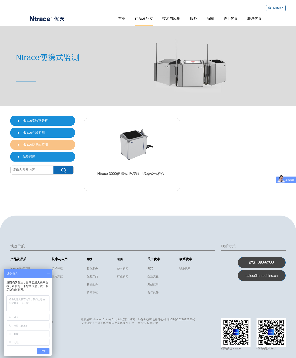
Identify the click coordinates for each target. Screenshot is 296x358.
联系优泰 (254, 19)
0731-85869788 (261, 263)
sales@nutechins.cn (262, 276)
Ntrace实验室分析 (32, 121)
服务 (193, 19)
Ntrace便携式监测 (32, 145)
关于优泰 (230, 19)
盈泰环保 (152, 323)
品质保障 (25, 157)
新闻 (210, 19)
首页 (121, 19)
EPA (131, 323)
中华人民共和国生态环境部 (111, 323)
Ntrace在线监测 (30, 133)
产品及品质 (144, 19)
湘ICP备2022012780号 (181, 319)
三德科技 (140, 323)
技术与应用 (171, 19)
